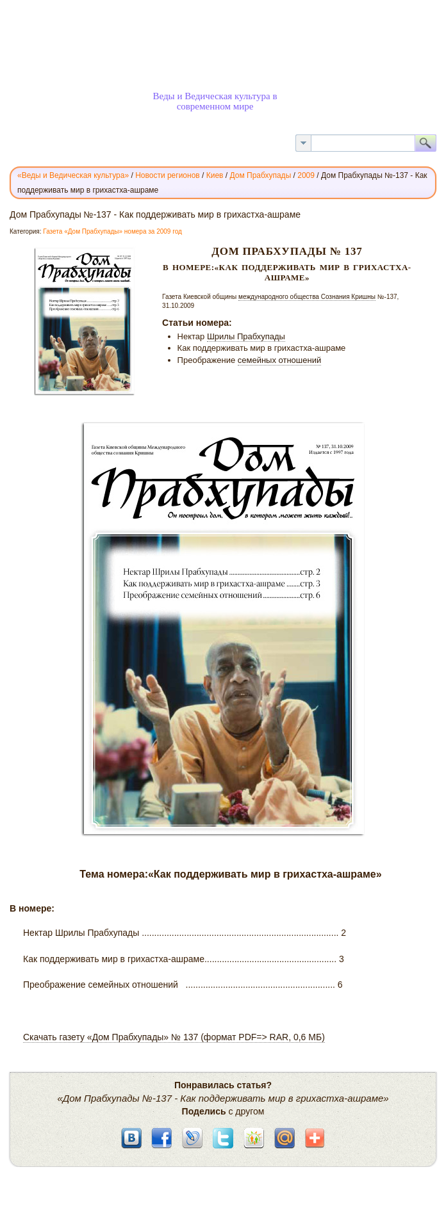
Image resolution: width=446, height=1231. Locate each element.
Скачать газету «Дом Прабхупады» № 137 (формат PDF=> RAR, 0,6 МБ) (174, 1037)
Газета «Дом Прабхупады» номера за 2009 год (112, 231)
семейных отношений (279, 360)
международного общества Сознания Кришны (307, 296)
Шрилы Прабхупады (246, 336)
